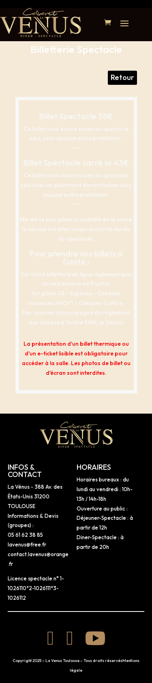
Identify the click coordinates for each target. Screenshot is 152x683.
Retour (122, 77)
